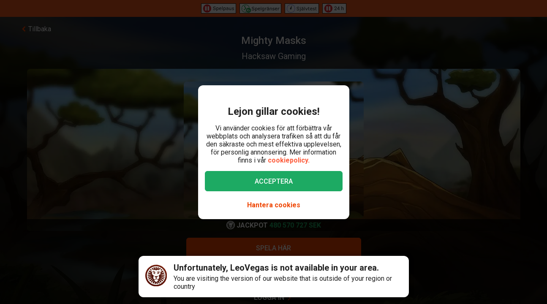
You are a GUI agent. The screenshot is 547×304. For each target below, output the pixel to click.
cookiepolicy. (289, 160)
